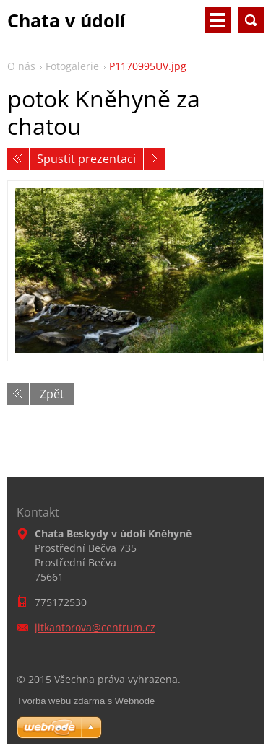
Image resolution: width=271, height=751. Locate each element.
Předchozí (18, 159)
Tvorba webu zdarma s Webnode (86, 700)
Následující (154, 159)
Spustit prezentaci (86, 159)
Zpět (52, 394)
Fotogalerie (72, 66)
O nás (21, 66)
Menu (217, 20)
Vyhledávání (251, 20)
